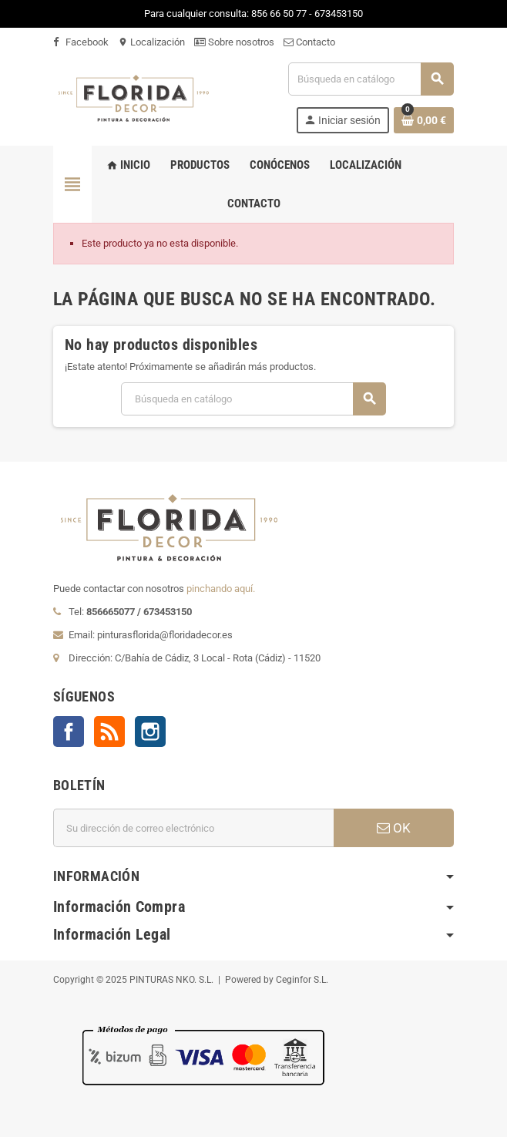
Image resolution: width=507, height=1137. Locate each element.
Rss (109, 731)
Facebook (81, 42)
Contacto (309, 42)
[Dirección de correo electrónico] (193, 828)
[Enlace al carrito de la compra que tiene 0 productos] (424, 120)
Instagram (150, 731)
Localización (151, 42)
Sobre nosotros (234, 42)
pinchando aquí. (220, 588)
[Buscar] (370, 79)
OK (394, 828)
